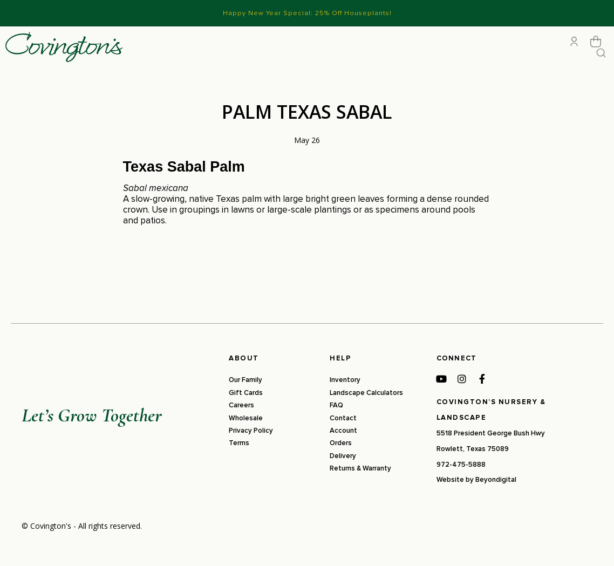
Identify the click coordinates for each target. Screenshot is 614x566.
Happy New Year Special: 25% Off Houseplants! (307, 13)
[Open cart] (595, 53)
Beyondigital (495, 502)
